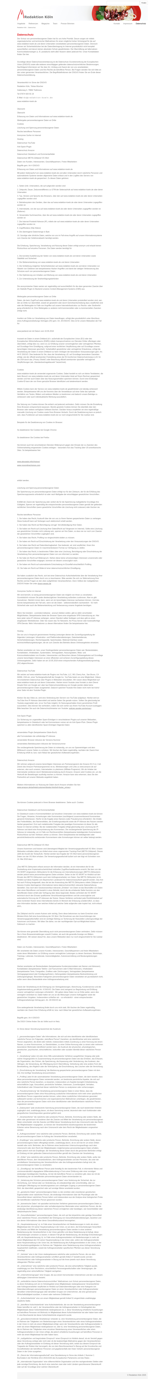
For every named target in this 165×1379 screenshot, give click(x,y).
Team (55, 24)
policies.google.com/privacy (80, 708)
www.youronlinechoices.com (28, 465)
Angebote (21, 24)
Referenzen (33, 24)
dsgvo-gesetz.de (44, 584)
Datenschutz (141, 24)
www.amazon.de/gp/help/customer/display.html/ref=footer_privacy (43, 787)
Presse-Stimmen (67, 24)
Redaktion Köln (21, 27)
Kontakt (117, 24)
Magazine (45, 24)
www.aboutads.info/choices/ (28, 462)
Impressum (127, 24)
